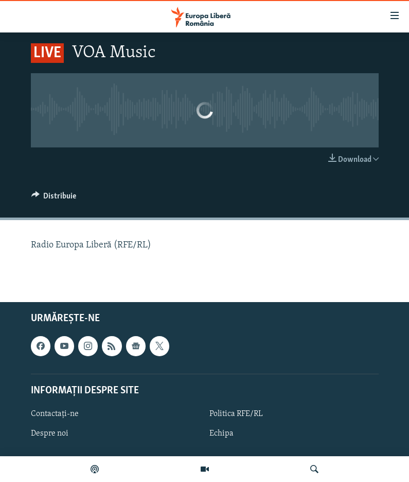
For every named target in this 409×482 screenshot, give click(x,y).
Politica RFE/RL (236, 414)
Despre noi (49, 433)
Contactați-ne (55, 414)
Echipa (221, 433)
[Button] (54, 198)
